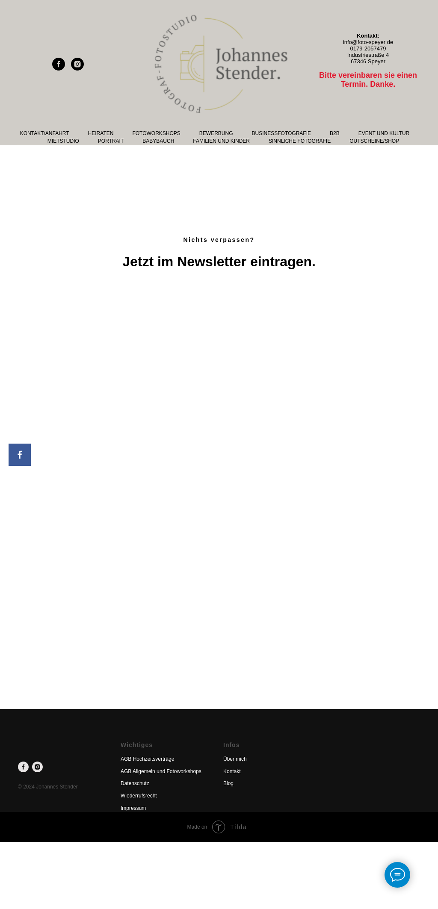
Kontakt (232, 771)
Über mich (235, 759)
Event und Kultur (384, 133)
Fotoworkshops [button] (156, 133)
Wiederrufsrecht (139, 796)
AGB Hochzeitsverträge (147, 759)
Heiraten (101, 133)
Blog (228, 783)
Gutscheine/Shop (374, 141)
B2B (335, 133)
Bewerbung (216, 133)
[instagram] (77, 68)
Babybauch (158, 141)
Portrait (111, 141)
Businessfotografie (281, 133)
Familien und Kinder (221, 141)
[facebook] (58, 68)
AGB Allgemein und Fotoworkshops (161, 771)
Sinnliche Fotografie (300, 141)
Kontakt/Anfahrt (44, 133)
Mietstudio (63, 141)
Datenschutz (135, 783)
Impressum (133, 808)
